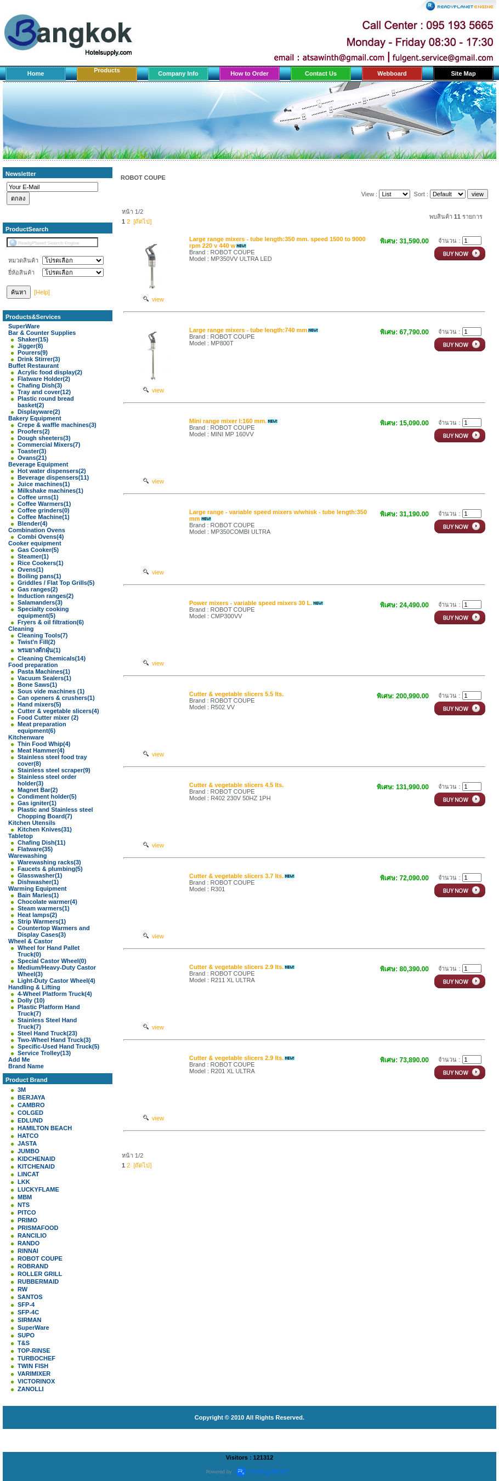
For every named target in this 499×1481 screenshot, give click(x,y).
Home (35, 73)
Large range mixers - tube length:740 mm (248, 330)
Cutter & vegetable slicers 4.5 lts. (236, 785)
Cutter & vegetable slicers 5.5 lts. (236, 694)
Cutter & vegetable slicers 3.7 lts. (236, 876)
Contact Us (321, 73)
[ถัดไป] (142, 221)
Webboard (392, 73)
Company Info (178, 73)
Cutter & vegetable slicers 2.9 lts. (236, 967)
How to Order (249, 73)
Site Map (463, 73)
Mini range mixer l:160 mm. (227, 421)
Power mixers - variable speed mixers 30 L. (250, 603)
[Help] (42, 292)
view (153, 299)
